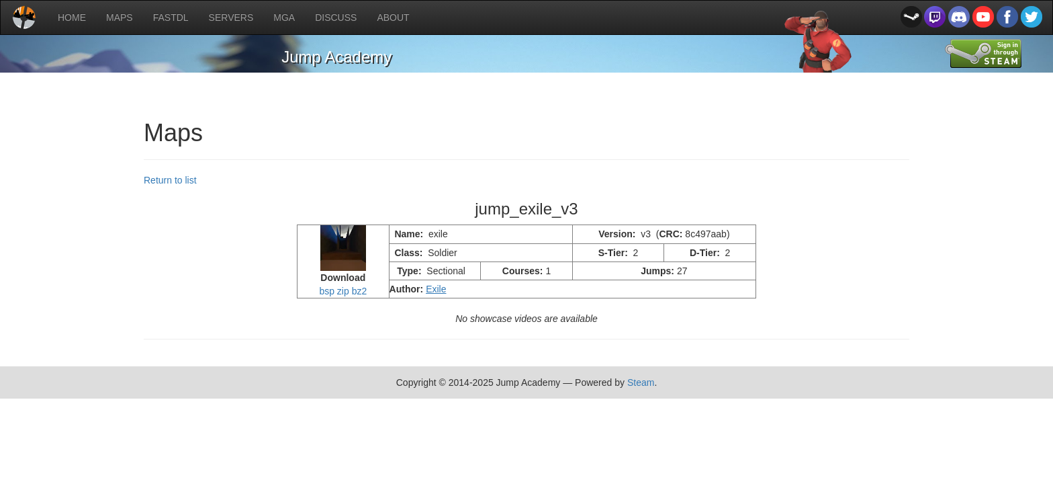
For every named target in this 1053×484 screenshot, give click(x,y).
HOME (72, 17)
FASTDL (171, 17)
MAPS (119, 17)
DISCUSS (336, 17)
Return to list (170, 180)
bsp (326, 291)
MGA (284, 17)
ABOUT (393, 17)
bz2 (359, 291)
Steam (640, 382)
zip (343, 291)
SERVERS (231, 17)
